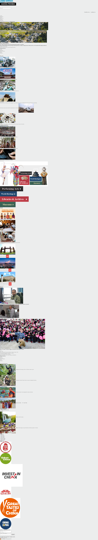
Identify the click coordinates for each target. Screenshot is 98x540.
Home (1, 21)
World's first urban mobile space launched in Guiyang (8, 67)
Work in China (3, 439)
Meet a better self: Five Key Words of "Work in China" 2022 (9, 352)
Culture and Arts (4, 125)
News (1, 17)
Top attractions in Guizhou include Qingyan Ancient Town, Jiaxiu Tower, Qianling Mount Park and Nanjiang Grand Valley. (18, 102)
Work (1, 287)
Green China (2, 437)
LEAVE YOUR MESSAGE (5, 529)
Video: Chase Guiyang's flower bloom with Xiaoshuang (8, 79)
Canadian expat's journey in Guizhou (7, 318)
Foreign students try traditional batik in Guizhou (7, 231)
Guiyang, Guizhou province (5, 409)
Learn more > (2, 91)
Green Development (3, 363)
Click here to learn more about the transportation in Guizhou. (9, 107)
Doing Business (3, 48)
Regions (1, 20)
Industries (1, 50)
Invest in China (3, 438)
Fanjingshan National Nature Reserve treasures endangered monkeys (26, 380)
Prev (0, 351)
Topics (1, 19)
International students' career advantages (6, 219)
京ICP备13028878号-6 (3, 538)
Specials (1, 18)
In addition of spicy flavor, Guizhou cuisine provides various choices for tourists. (12, 124)
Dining (1, 123)
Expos (1, 52)
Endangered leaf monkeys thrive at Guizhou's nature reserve (25, 369)
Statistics (1, 360)
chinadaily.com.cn (87, 12)
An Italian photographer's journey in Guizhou (7, 353)
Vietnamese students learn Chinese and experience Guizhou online (10, 242)
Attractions (2, 101)
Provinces (7, 21)
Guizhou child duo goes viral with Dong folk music (7, 47)
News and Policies (4, 43)
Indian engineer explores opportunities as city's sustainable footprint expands (14, 304)
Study (1, 207)
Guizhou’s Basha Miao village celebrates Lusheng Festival (9, 148)
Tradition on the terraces (3, 46)
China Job (2, 434)
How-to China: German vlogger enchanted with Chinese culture (12, 349)
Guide (1, 49)
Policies (1, 16)
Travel (1, 56)
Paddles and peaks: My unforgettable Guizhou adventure (24, 392)
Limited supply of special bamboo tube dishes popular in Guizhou (27, 427)
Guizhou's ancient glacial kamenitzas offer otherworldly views (9, 90)
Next (2, 351)
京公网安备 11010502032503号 (6, 539)
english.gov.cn (93, 12)
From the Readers (3, 386)
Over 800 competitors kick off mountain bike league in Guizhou (12, 44)
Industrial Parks (2, 51)
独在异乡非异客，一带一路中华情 (21, 402)
